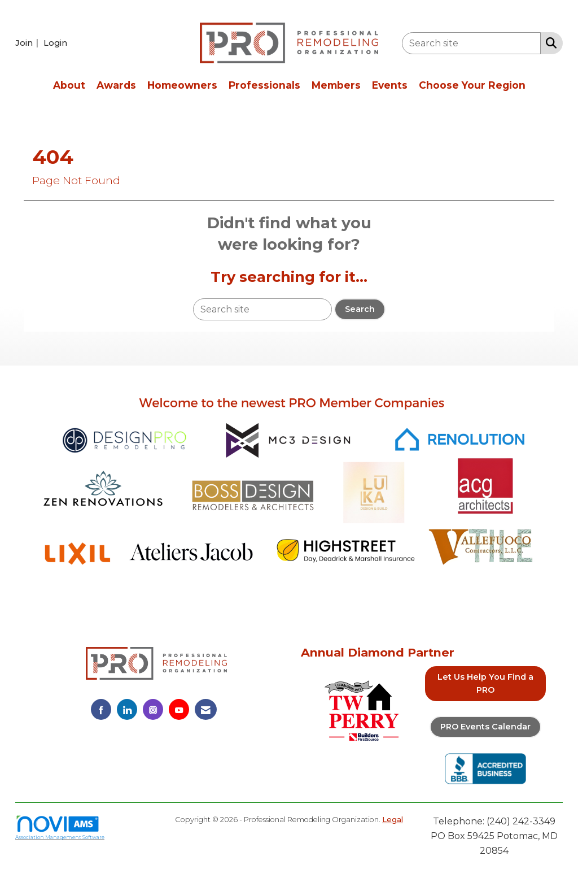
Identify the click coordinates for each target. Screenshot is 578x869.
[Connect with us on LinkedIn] (127, 709)
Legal (392, 819)
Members (336, 85)
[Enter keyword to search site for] (471, 43)
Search (360, 309)
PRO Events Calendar (485, 727)
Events (390, 85)
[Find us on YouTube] (179, 709)
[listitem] (28, 42)
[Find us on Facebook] (101, 709)
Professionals (264, 85)
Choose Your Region (472, 85)
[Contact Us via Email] (206, 709)
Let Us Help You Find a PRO (485, 683)
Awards (116, 85)
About (69, 85)
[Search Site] (549, 42)
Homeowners (182, 85)
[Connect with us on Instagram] (153, 709)
